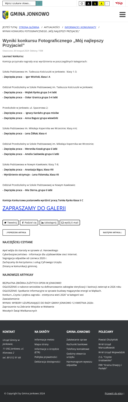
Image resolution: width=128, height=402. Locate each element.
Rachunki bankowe (77, 344)
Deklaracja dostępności (47, 361)
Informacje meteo (44, 339)
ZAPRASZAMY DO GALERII (34, 208)
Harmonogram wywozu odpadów (79, 363)
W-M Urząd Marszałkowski (106, 346)
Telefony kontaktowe (77, 349)
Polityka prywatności (45, 357)
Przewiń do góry (114, 393)
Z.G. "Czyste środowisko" (105, 358)
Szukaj (39, 3)
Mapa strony (41, 344)
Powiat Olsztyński (108, 339)
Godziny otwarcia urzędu (76, 355)
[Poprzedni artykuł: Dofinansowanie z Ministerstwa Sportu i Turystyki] (16, 232)
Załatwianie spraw (76, 339)
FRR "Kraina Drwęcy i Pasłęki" (110, 366)
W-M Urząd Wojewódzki (111, 352)
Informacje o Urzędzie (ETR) (46, 350)
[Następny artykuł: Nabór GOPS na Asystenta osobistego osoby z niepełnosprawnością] (112, 232)
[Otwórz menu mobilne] (123, 14)
